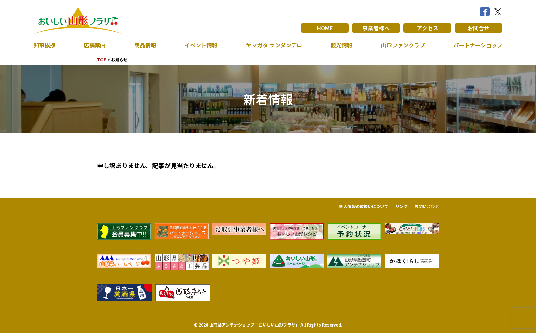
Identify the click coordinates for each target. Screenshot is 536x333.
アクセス (427, 28)
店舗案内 (95, 45)
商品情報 (145, 45)
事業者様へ (376, 28)
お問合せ (479, 28)
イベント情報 (201, 45)
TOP (101, 60)
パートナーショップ (477, 45)
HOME (325, 28)
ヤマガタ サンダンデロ (274, 45)
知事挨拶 (44, 45)
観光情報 (341, 45)
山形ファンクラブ (403, 45)
